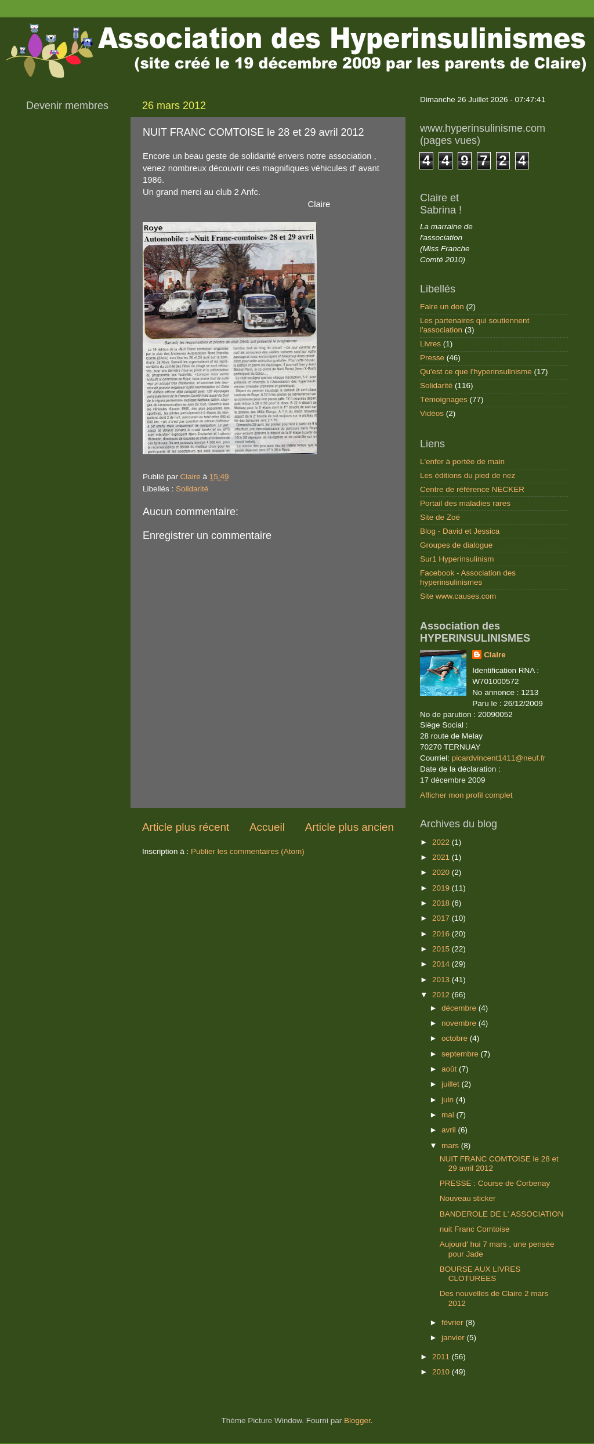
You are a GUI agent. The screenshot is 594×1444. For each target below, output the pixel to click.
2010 (442, 1371)
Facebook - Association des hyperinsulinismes (468, 578)
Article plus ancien (349, 827)
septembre (461, 1053)
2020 (442, 872)
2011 (442, 1356)
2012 (442, 994)
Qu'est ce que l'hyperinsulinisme (476, 371)
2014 (442, 964)
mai (449, 1114)
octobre (455, 1038)
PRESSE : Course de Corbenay (495, 1183)
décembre (460, 1008)
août (450, 1069)
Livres (430, 343)
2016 (442, 933)
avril (449, 1129)
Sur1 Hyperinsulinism (457, 559)
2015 (442, 948)
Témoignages (444, 399)
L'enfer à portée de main (462, 461)
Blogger (357, 1420)
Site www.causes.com (458, 596)
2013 (442, 979)
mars (451, 1145)
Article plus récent (185, 827)
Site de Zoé (440, 517)
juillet (451, 1084)
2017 (442, 918)
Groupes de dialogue (456, 545)
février (453, 1322)
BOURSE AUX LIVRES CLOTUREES (480, 1274)
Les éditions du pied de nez (467, 475)
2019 (442, 888)
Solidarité (192, 488)
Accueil (267, 827)
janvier (454, 1337)
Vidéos (432, 413)
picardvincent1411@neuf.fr (499, 758)
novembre (460, 1023)
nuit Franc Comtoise (475, 1229)
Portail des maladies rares (465, 503)
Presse (432, 357)
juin (448, 1099)
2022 (442, 842)
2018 (442, 903)
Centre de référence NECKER (472, 489)
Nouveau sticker (468, 1198)
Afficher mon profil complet (466, 795)
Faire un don (442, 306)
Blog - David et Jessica (459, 531)
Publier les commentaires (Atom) (248, 851)
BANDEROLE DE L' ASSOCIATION (502, 1214)
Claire (495, 654)
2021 (442, 857)
